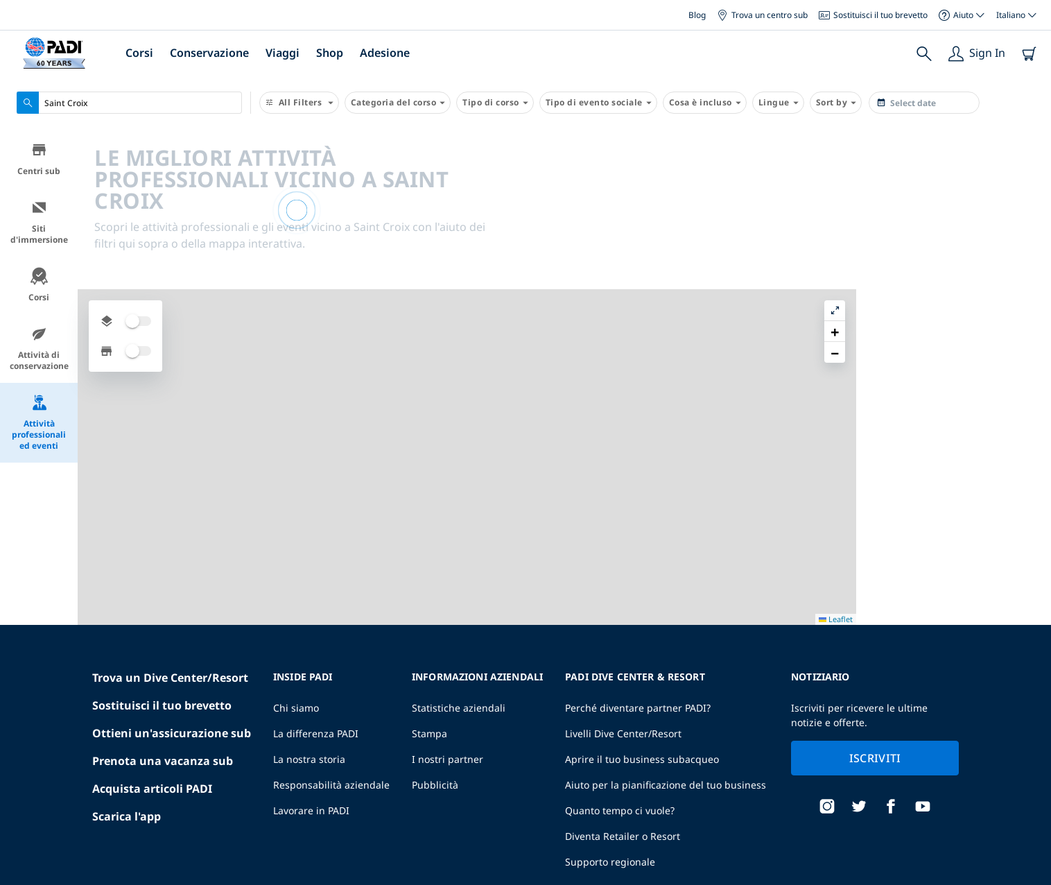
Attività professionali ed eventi (39, 425)
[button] (1029, 172)
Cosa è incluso (704, 102)
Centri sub (38, 161)
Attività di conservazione (39, 350)
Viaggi (282, 52)
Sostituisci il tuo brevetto (873, 15)
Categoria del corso (398, 102)
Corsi (139, 52)
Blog (697, 15)
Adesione (385, 52)
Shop (329, 52)
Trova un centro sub (762, 15)
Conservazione (209, 52)
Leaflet (1031, 880)
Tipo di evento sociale (598, 102)
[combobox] (129, 103)
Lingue (778, 102)
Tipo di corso (495, 102)
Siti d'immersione (39, 224)
